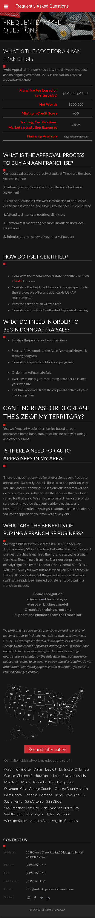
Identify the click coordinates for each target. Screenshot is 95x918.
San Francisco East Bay (21, 808)
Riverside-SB (75, 795)
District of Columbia (74, 769)
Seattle (9, 814)
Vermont (63, 814)
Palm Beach (13, 795)
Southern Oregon (30, 814)
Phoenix (30, 795)
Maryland (11, 782)
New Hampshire (61, 782)
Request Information (47, 749)
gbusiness (29, 898)
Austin (9, 769)
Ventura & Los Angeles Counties (54, 820)
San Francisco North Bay (60, 808)
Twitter (42, 898)
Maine (55, 775)
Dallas (37, 769)
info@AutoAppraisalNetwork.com (50, 889)
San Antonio (34, 801)
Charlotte (23, 769)
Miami (25, 782)
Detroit (50, 769)
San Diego (53, 801)
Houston (41, 775)
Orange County (40, 788)
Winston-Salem (15, 820)
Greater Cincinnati (18, 775)
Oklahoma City (15, 788)
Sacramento (13, 801)
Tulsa (50, 814)
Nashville (39, 782)
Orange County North (71, 788)
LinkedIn (48, 898)
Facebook (35, 898)
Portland (45, 795)
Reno (59, 795)
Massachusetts (74, 775)
